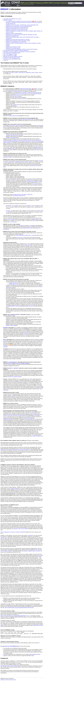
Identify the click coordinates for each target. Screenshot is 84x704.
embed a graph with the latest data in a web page (26, 235)
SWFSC (29, 119)
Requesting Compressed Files (12, 35)
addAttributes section (28, 227)
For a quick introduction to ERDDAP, (11, 88)
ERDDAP (4, 9)
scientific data (16, 104)
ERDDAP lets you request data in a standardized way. (17, 27)
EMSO (81, 4)
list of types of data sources (12, 115)
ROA (17, 368)
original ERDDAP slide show (14, 306)
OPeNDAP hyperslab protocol (12, 135)
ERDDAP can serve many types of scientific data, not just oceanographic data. (22, 24)
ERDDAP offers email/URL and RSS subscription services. (18, 40)
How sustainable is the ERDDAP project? (11, 52)
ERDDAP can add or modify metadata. (14, 33)
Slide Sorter (20, 237)
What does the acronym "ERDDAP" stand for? (12, 56)
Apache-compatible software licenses (32, 550)
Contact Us (5, 60)
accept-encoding (29, 244)
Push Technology (22, 415)
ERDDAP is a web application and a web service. (16, 41)
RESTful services (16, 94)
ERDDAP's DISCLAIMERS (11, 325)
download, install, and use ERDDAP (21, 528)
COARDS (28, 205)
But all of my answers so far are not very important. (11, 548)
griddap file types (37, 147)
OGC (28, 210)
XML (16, 72)
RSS (18, 314)
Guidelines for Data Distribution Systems (11, 57)
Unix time (13, 180)
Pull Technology (34, 413)
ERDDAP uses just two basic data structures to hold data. (18, 39)
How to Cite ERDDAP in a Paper (10, 55)
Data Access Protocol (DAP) (25, 140)
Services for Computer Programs (15, 376)
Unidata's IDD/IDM (36, 435)
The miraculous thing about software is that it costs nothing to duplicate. (15, 523)
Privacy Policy (9, 679)
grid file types (33, 165)
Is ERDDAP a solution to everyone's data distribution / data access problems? (19, 51)
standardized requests (36, 93)
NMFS (26, 119)
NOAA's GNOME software (16, 91)
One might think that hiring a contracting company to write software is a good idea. (17, 584)
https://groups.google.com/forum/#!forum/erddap (11, 665)
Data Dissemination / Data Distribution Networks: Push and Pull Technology (21, 49)
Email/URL (5, 327)
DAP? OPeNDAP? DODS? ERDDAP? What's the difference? (16, 50)
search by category (19, 125)
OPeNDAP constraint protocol (12, 137)
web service (9, 363)
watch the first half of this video (28, 88)
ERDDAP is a (6, 362)
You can (2, 646)
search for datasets (23, 92)
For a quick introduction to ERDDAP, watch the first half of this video (21, 21)
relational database (15, 488)
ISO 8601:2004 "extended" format (34, 181)
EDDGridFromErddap (28, 418)
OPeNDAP (28, 72)
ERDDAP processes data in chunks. (13, 46)
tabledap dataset (35, 219)
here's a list (40, 555)
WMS (22, 135)
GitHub (31, 535)
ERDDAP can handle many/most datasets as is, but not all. (13, 476)
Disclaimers (3, 679)
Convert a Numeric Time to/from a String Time (22, 194)
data (14, 97)
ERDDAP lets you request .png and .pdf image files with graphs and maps (19, 231)
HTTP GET (12, 72)
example (26, 332)
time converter (35, 183)
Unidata (16, 205)
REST (11, 368)
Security (7, 45)
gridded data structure (14, 282)
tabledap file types (11, 148)
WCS (33, 72)
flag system (32, 419)
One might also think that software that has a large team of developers (15, 567)
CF (33, 205)
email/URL (12, 314)
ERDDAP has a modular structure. (13, 48)
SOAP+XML (22, 72)
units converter (11, 219)
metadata (20, 225)
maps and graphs (18, 96)
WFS (36, 72)
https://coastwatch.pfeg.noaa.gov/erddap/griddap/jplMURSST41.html (15, 615)
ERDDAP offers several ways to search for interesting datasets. (19, 26)
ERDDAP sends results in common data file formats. (17, 29)
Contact (14, 679)
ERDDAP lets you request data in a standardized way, (15, 131)
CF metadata (32, 225)
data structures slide (31, 306)
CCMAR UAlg (77, 4)
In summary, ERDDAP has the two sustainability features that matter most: (16, 595)
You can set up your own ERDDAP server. (12, 59)
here (38, 642)
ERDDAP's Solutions (7, 20)
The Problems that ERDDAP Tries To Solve (12, 18)
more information (13, 221)
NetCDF (38, 205)
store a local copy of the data (11, 415)
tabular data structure (14, 284)
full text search (12, 125)
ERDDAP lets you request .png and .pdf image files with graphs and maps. (21, 34)
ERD (32, 119)
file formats (22, 98)
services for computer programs (22, 363)
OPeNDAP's (15, 140)
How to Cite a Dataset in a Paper (10, 54)
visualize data (30, 92)
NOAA (23, 119)
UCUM (8, 210)
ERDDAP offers (6, 314)
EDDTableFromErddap (8, 419)
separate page (4, 537)
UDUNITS (29, 180)
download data (38, 92)
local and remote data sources (24, 93)
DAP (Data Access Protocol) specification (21, 449)
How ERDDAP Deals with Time (18, 195)
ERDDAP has (6, 368)
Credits (21, 536)
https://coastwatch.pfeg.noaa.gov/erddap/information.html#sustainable (19, 607)
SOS (40, 72)
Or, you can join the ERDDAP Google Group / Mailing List (12, 664)
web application (13, 362)
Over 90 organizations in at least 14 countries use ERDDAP (13, 532)
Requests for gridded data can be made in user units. (17, 28)
